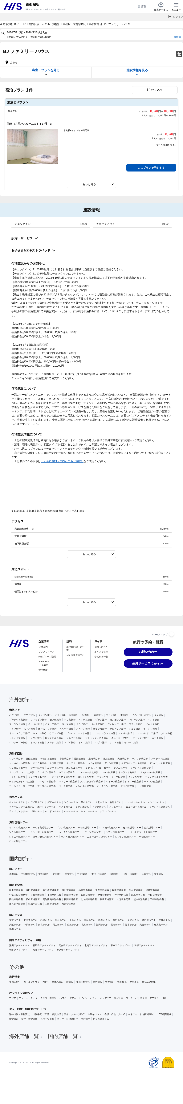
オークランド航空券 (107, 786)
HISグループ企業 (47, 656)
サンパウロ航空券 (37, 777)
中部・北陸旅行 (100, 874)
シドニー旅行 (40, 733)
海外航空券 (15, 753)
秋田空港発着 (119, 890)
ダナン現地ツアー (94, 832)
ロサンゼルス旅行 (54, 738)
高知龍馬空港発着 (52, 899)
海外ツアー (15, 710)
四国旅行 (146, 874)
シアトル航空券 (67, 772)
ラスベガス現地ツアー (72, 836)
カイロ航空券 (144, 786)
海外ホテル (15, 797)
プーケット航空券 (160, 758)
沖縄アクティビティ (19, 945)
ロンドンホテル (53, 811)
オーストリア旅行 (47, 728)
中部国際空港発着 (18, 894)
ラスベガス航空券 (46, 772)
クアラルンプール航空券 (133, 763)
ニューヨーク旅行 (120, 738)
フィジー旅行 (125, 733)
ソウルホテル (71, 802)
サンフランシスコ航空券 (21, 772)
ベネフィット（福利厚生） (142, 1014)
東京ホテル (15, 920)
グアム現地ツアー (65, 827)
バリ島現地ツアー (87, 827)
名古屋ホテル (149, 920)
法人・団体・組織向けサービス (28, 1009)
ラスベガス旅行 (74, 738)
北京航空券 (108, 758)
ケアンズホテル (108, 811)
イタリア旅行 (52, 724)
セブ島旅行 (55, 719)
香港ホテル (115, 802)
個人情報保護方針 (75, 655)
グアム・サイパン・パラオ (83, 998)
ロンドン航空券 (86, 777)
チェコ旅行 (134, 728)
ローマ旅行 (67, 724)
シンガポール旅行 (142, 715)
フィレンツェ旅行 (117, 724)
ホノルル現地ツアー (19, 827)
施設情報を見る (137, 72)
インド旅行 (153, 719)
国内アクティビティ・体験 (25, 940)
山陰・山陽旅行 (131, 874)
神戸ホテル (29, 924)
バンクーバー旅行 (18, 742)
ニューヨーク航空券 (88, 772)
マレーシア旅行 (137, 719)
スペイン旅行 (83, 728)
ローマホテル (71, 811)
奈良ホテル (44, 924)
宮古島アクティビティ (70, 945)
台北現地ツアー (152, 827)
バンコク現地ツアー (109, 827)
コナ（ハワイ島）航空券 (98, 768)
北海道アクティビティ (96, 945)
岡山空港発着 (155, 894)
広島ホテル (73, 924)
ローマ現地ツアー (18, 841)
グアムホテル (54, 802)
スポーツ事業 (47, 1019)
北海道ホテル (30, 920)
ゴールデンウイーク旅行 (36, 982)
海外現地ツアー (18, 822)
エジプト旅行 (100, 742)
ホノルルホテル (17, 802)
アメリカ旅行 (35, 738)
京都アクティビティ (144, 945)
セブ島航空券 (56, 763)
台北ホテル (101, 802)
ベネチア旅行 (97, 724)
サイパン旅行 (45, 715)
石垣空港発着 (52, 904)
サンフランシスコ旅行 (96, 738)
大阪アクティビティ (19, 950)
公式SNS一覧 (101, 656)
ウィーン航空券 (114, 781)
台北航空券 (65, 758)
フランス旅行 (136, 724)
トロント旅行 (37, 742)
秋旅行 (69, 982)
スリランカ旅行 (17, 724)
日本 (164, 998)
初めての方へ (101, 646)
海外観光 (122, 982)
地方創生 (85, 1019)
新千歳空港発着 (51, 890)
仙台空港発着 (136, 890)
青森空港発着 (102, 890)
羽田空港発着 (16, 890)
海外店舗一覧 (26, 1036)
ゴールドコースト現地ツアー (144, 832)
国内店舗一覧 (65, 1036)
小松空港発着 (54, 894)
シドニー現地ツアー (19, 836)
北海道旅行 (44, 874)
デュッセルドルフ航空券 (21, 781)
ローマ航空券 (118, 777)
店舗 (141, 6)
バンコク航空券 (140, 758)
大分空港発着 (123, 899)
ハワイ (62, 998)
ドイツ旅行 (15, 728)
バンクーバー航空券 (150, 772)
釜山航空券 (31, 758)
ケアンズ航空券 (152, 781)
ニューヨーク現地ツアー (99, 836)
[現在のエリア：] (34, 4)
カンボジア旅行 (118, 719)
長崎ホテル (116, 924)
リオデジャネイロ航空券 (62, 777)
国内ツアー (15, 868)
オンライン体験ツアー (22, 993)
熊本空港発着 (140, 899)
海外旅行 (21, 700)
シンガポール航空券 (19, 763)
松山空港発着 (33, 899)
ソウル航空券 (16, 758)
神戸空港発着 (121, 894)
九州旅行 (158, 874)
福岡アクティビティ (43, 950)
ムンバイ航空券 (55, 768)
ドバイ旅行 (69, 742)
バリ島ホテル (116, 807)
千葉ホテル (75, 920)
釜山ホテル (86, 802)
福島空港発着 (152, 890)
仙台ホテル (60, 920)
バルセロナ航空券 (46, 781)
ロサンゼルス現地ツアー (45, 836)
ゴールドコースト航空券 (21, 786)
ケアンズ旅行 (56, 733)
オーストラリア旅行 (19, 733)
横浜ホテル (89, 920)
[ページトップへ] (171, 634)
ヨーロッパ (131, 998)
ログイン (178, 16)
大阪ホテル (15, 924)
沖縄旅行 (13, 874)
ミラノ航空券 (135, 777)
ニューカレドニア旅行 (146, 733)
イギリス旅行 (152, 724)
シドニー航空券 (133, 781)
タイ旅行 (158, 715)
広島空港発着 (138, 894)
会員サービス (161, 6)
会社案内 (43, 646)
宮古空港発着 (68, 904)
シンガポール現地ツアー (43, 832)
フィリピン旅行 (38, 719)
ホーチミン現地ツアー (70, 832)
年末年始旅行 (83, 982)
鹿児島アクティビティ (67, 950)
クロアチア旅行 (118, 728)
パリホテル (36, 811)
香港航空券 (79, 758)
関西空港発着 (88, 894)
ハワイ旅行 (15, 715)
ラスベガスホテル (18, 811)
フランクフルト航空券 (156, 777)
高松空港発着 (16, 899)
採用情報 (43, 670)
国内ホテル (15, 915)
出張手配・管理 (41, 1014)
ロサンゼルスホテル (159, 807)
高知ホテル (87, 924)
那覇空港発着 (35, 904)
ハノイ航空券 (94, 763)
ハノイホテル (65, 807)
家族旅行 (97, 982)
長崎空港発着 (107, 899)
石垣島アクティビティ (44, 945)
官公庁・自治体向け (67, 1019)
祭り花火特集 (149, 982)
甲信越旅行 (82, 874)
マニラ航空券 (40, 763)
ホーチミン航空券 (75, 763)
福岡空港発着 (71, 899)
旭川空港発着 (68, 890)
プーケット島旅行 (18, 719)
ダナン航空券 (111, 763)
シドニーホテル (89, 811)
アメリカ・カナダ (28, 998)
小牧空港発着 (37, 894)
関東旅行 (69, 874)
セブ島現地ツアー (132, 827)
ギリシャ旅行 (150, 728)
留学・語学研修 (29, 1019)
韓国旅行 (74, 715)
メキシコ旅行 (54, 742)
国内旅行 (21, 859)
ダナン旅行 (101, 719)
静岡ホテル (104, 920)
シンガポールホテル (134, 802)
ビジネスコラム (101, 1019)
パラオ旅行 (60, 715)
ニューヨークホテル (136, 807)
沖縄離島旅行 (28, 874)
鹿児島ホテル (161, 924)
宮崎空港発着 (157, 899)
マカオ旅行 (111, 715)
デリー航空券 (37, 768)
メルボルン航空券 (84, 786)
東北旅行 (57, 874)
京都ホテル (164, 920)
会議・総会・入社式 (114, 1014)
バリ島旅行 (69, 719)
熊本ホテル (130, 924)
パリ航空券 (102, 777)
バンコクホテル (156, 802)
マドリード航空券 (68, 781)
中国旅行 (125, 715)
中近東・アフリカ (149, 998)
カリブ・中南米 (48, 998)
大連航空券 (123, 758)
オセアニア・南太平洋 (111, 998)
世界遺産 (134, 982)
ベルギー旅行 (66, 728)
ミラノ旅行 (82, 724)
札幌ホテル (46, 920)
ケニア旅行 (115, 742)
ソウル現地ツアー (18, 832)
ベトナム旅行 (85, 719)
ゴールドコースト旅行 (77, 733)
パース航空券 (65, 786)
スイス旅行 (29, 728)
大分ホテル (145, 924)
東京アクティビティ (121, 945)
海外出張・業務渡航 (19, 1014)
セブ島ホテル (99, 807)
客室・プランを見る (45, 72)
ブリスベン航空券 (46, 786)
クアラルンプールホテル (21, 807)
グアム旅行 (29, 715)
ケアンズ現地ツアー (116, 832)
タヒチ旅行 (166, 733)
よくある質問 (101, 651)
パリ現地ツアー (147, 836)
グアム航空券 (120, 768)
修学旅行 (13, 1019)
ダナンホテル (82, 807)
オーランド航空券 (127, 772)
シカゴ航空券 (108, 772)
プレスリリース (47, 651)
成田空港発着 (33, 890)
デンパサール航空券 (159, 763)
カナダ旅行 (157, 738)
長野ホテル (118, 920)
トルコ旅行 (84, 742)
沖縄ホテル (15, 929)
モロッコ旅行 (131, 742)
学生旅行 (109, 982)
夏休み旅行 (57, 982)
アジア (12, 998)
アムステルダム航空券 (91, 781)
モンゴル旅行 (35, 724)
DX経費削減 (165, 1014)
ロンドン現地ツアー (125, 836)
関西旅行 (115, 874)
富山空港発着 (71, 894)
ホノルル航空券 (74, 768)
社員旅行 (56, 1014)
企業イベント (94, 1014)
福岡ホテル (102, 924)
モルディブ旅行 (17, 738)
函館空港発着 (85, 890)
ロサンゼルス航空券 (140, 768)
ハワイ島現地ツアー (43, 827)
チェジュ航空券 (48, 758)
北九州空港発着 (89, 899)
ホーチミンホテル (46, 807)
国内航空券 (15, 885)
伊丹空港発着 (104, 894)
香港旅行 (98, 715)
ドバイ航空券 (127, 786)
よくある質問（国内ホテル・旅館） (62, 461)
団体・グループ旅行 (74, 1014)
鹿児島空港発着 (17, 904)
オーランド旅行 (141, 738)
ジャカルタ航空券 (18, 768)
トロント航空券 (17, 777)
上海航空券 (94, 758)
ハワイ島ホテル (36, 802)
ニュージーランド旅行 (103, 733)
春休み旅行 (15, 982)
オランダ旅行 (100, 728)
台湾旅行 (86, 715)
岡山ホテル (58, 924)
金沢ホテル (133, 920)
